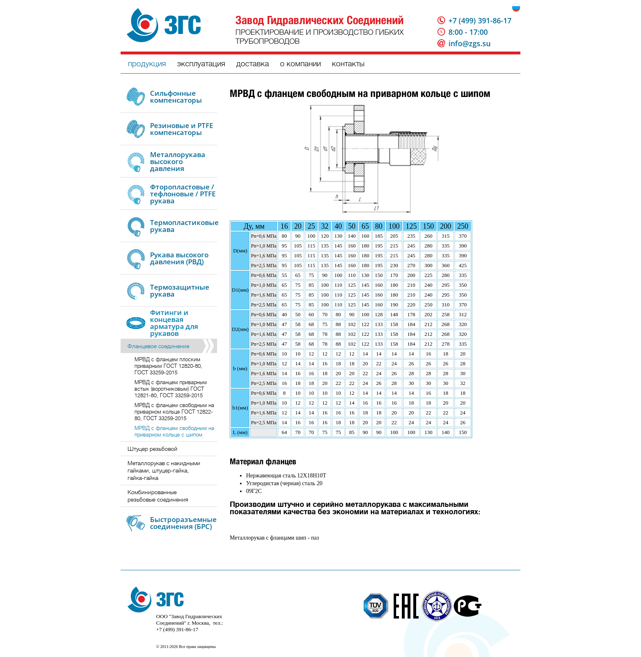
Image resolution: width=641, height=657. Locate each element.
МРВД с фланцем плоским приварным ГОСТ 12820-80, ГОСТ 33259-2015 (168, 366)
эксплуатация (201, 63)
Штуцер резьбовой (152, 449)
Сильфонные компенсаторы (176, 96)
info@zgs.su (469, 43)
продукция (147, 63)
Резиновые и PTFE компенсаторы (181, 129)
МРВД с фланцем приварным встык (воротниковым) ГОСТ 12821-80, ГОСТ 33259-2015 (170, 388)
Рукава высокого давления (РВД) (179, 258)
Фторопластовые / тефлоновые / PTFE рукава (182, 193)
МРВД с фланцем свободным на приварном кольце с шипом (174, 431)
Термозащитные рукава (179, 290)
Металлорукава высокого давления (177, 161)
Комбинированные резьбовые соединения (158, 496)
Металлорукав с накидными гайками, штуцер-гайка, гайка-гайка (164, 470)
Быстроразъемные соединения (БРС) (183, 523)
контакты (348, 63)
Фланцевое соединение (158, 346)
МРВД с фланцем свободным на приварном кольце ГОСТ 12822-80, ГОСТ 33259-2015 (174, 411)
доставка (252, 63)
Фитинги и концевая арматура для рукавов (174, 323)
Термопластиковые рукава (184, 226)
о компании (300, 63)
